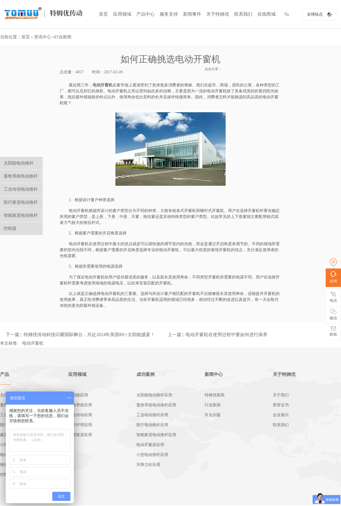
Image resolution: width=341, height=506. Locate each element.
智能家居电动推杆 (21, 215)
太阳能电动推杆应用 (154, 395)
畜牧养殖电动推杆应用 (156, 405)
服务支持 (169, 14)
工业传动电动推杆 (21, 189)
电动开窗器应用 (150, 445)
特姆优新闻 (214, 395)
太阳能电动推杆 (19, 163)
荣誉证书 (281, 405)
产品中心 (145, 14)
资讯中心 (42, 37)
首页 (103, 14)
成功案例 (145, 374)
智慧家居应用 (80, 435)
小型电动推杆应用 (152, 455)
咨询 (333, 277)
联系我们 (243, 14)
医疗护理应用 (80, 425)
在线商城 (266, 14)
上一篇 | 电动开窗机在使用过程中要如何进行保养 (217, 334)
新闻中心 (214, 374)
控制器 (10, 228)
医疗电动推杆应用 (152, 425)
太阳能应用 (78, 395)
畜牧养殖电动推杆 (21, 176)
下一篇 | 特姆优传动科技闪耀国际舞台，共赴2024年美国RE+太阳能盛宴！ (80, 334)
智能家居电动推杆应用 (156, 435)
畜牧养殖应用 (80, 405)
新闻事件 (192, 14)
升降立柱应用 (148, 465)
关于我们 (281, 395)
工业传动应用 (80, 415)
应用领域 (122, 14)
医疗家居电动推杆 (21, 202)
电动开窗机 (103, 85)
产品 (4, 374)
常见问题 (213, 415)
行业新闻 (62, 37)
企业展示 (281, 415)
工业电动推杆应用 (152, 415)
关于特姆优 (217, 14)
